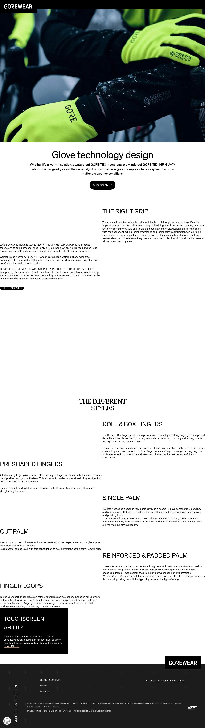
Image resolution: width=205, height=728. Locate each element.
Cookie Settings (103, 710)
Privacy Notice (34, 710)
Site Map (67, 710)
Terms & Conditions (52, 710)
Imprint (76, 710)
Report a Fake (88, 710)
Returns (44, 685)
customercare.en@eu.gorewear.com (164, 680)
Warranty (44, 690)
